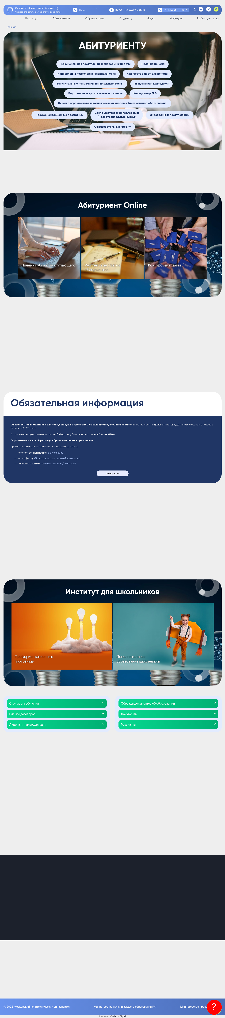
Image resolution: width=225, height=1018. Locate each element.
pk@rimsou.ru (55, 453)
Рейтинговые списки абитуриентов (102, 267)
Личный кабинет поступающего (48, 265)
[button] (56, 703)
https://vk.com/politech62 (60, 464)
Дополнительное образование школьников (138, 658)
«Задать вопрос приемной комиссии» (57, 458)
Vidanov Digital (118, 1016)
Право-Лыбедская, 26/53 (130, 10)
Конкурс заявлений (164, 265)
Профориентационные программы (34, 658)
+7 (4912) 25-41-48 (173, 10)
